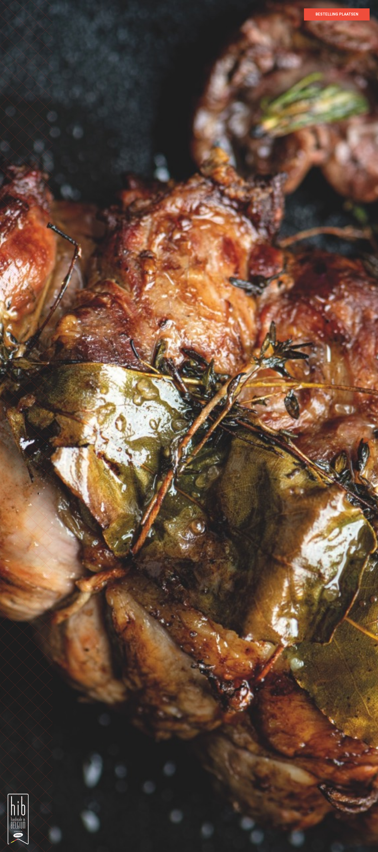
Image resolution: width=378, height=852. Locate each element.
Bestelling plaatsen (337, 14)
